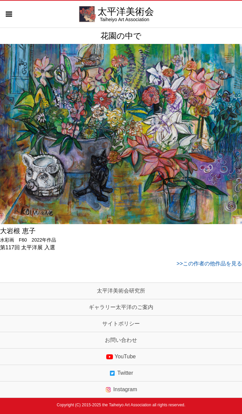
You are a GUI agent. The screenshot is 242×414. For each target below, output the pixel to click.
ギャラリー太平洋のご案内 (121, 307)
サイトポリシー (121, 323)
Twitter (121, 373)
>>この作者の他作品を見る (209, 263)
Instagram (121, 389)
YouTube (121, 356)
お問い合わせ (121, 340)
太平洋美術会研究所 (121, 291)
